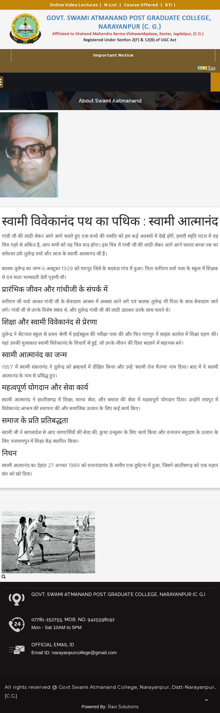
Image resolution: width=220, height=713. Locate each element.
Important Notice (113, 55)
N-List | (113, 5)
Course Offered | (144, 5)
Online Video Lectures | (76, 5)
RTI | (171, 5)
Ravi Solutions (123, 707)
